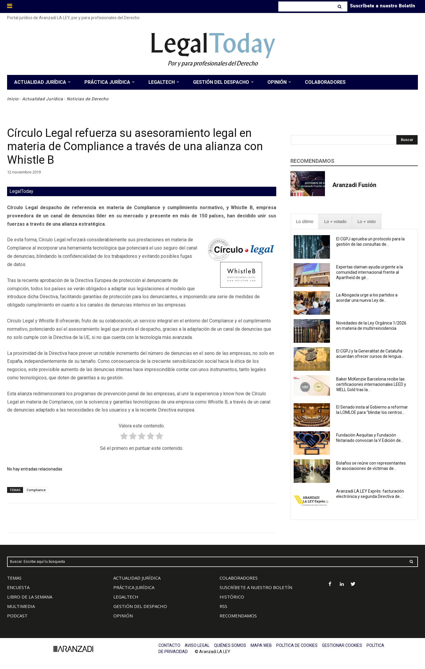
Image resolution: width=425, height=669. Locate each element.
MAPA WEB (261, 645)
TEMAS (14, 578)
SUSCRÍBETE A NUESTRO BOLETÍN (256, 587)
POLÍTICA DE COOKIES (297, 645)
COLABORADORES (239, 578)
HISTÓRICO (232, 597)
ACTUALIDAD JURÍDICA (137, 578)
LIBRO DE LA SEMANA (29, 597)
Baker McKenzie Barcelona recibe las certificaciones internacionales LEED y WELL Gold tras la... (371, 384)
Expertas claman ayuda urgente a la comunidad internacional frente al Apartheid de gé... (369, 272)
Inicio (13, 98)
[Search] (340, 6)
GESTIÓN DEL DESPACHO (140, 606)
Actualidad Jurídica (42, 98)
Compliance (36, 490)
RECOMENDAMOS (238, 616)
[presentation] (304, 221)
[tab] (304, 221)
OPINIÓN (123, 616)
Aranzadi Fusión (354, 184)
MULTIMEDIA (21, 606)
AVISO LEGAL (197, 645)
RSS (223, 606)
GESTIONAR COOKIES (342, 645)
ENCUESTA (18, 587)
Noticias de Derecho (88, 98)
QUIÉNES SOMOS (230, 645)
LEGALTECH (125, 597)
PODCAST (17, 616)
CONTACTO (169, 645)
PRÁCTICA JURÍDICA (133, 587)
